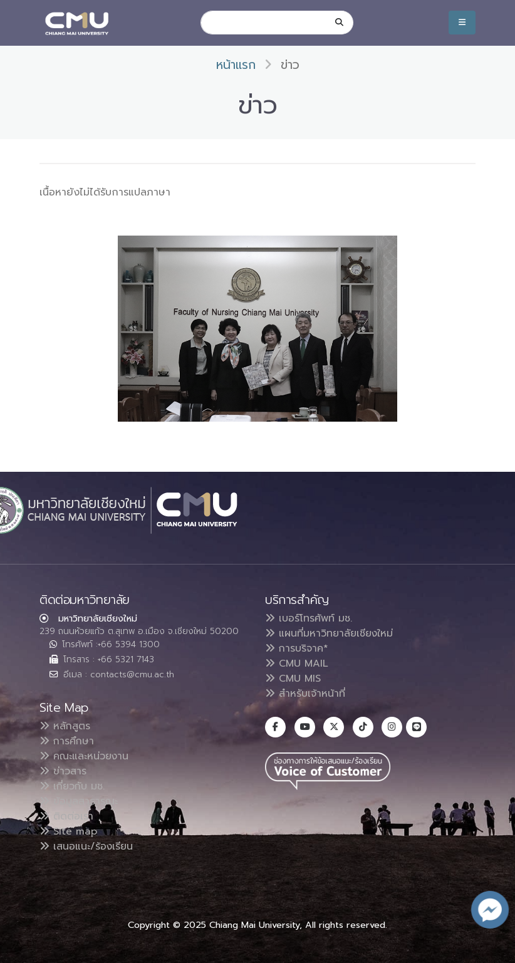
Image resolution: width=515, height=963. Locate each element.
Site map (68, 831)
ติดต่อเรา (66, 816)
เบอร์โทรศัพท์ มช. (308, 618)
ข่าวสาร (62, 771)
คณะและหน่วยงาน (83, 756)
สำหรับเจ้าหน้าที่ (305, 693)
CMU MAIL (296, 663)
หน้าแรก (236, 65)
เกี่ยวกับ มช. (72, 786)
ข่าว (290, 65)
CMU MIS (293, 678)
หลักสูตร (64, 726)
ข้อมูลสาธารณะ (78, 801)
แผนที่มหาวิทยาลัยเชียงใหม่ (329, 633)
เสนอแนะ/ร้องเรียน (86, 846)
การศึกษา (66, 741)
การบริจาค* (296, 648)
